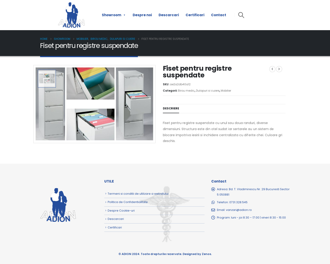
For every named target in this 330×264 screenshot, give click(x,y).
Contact (218, 15)
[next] (279, 69)
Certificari (195, 15)
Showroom (114, 15)
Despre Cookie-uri (121, 210)
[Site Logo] (71, 15)
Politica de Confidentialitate (128, 202)
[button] (241, 15)
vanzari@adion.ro (239, 210)
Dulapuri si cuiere (207, 91)
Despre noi (142, 15)
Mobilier (226, 91)
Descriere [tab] (171, 108)
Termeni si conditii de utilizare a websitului (138, 194)
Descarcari (169, 15)
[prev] (272, 69)
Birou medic (186, 91)
